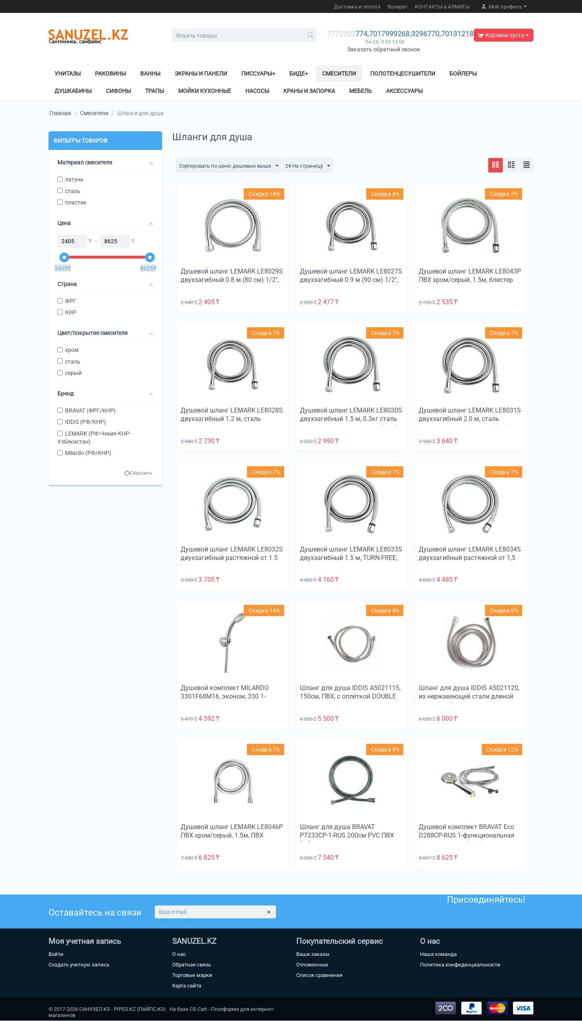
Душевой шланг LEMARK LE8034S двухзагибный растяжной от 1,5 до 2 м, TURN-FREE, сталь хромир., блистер (470, 562)
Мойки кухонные (204, 91)
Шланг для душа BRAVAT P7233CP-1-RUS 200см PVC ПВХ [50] (347, 835)
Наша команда (438, 955)
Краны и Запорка (309, 91)
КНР (66, 312)
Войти (55, 955)
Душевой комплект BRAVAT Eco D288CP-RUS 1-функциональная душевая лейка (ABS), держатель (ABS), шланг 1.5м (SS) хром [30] (469, 840)
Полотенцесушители (402, 73)
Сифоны (118, 91)
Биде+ (298, 73)
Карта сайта (186, 986)
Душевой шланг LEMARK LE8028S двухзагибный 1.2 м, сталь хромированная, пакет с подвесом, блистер (232, 423)
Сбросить (141, 473)
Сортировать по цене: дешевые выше (232, 166)
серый (69, 373)
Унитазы (68, 73)
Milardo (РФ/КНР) (84, 453)
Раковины (110, 73)
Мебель (360, 91)
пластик (72, 202)
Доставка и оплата (357, 7)
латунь (70, 179)
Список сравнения (319, 976)
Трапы (154, 91)
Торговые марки (192, 976)
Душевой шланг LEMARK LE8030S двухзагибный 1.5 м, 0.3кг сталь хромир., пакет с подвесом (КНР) (351, 419)
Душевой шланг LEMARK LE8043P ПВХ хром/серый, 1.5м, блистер (470, 276)
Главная (60, 113)
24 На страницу (315, 166)
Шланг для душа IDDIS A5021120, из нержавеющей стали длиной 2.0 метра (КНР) (469, 696)
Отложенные (312, 965)
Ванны (150, 73)
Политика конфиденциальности (460, 965)
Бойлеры (463, 73)
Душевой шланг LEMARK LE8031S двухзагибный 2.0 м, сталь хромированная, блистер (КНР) (470, 419)
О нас (179, 955)
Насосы (257, 91)
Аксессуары (404, 91)
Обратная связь (191, 965)
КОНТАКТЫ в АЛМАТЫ (442, 7)
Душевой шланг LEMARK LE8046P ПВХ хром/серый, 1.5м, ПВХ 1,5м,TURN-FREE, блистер (232, 835)
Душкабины (73, 91)
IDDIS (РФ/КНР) (81, 422)
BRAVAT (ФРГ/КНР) (86, 410)
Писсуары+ (258, 73)
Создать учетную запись (79, 965)
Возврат (397, 7)
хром (67, 350)
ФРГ (66, 301)
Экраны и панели (201, 73)
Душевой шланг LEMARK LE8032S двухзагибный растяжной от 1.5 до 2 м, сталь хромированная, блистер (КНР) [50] (232, 562)
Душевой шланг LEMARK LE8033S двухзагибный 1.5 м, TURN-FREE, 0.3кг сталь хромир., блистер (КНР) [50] (351, 562)
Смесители (339, 73)
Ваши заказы (312, 955)
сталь (68, 191)
